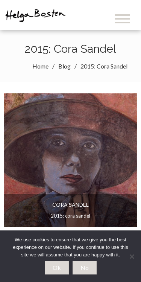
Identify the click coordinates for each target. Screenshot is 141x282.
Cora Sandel (70, 204)
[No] (131, 256)
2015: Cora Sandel (70, 216)
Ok (57, 267)
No (84, 267)
